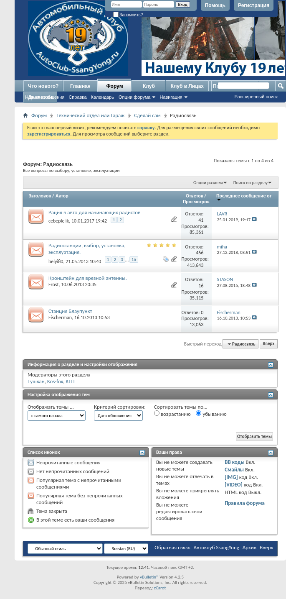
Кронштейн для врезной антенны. (87, 278)
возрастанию (172, 413)
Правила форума (245, 503)
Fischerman (60, 317)
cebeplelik (58, 221)
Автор (62, 196)
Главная (80, 86)
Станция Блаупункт (70, 311)
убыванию (211, 413)
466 (199, 253)
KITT (70, 381)
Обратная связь (172, 547)
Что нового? (43, 86)
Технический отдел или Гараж (90, 115)
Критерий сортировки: (120, 407)
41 (200, 220)
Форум (114, 86)
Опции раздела (208, 182)
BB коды (235, 462)
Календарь (102, 97)
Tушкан (36, 381)
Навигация (170, 97)
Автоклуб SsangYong (216, 547)
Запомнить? (128, 15)
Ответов (194, 196)
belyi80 (55, 261)
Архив (249, 547)
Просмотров (196, 202)
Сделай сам (147, 115)
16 (134, 259)
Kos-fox (55, 381)
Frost (53, 284)
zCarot (160, 588)
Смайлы (234, 469)
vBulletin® (149, 577)
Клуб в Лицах (187, 86)
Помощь (215, 5)
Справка (77, 97)
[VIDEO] (234, 484)
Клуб (149, 86)
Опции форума (134, 97)
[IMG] (231, 477)
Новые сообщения (44, 97)
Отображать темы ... (51, 407)
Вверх (268, 344)
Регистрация (253, 5)
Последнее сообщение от (243, 197)
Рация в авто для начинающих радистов (94, 212)
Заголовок (40, 196)
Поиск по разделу (250, 182)
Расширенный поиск (256, 96)
